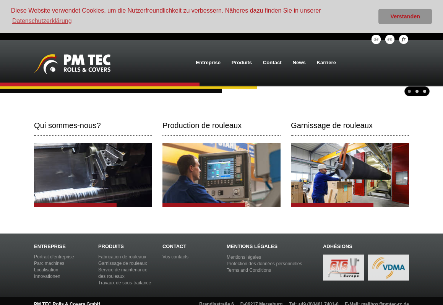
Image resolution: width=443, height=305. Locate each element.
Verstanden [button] (405, 16)
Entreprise (208, 62)
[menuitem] (208, 63)
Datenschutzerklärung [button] (42, 21)
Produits (242, 62)
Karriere (326, 62)
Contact (272, 62)
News (299, 62)
